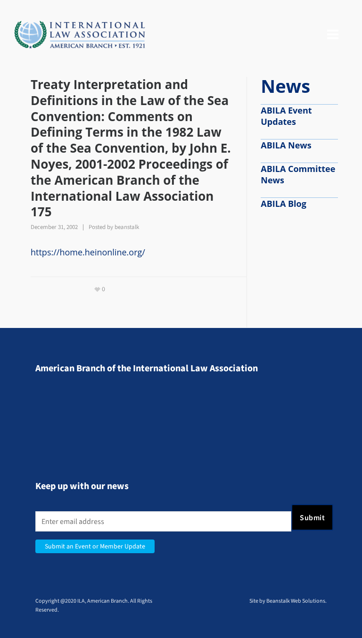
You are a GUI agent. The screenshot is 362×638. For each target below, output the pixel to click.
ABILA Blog (283, 203)
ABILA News (286, 145)
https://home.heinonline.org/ (88, 252)
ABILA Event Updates (286, 116)
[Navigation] (332, 35)
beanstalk (127, 227)
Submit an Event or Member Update (95, 546)
